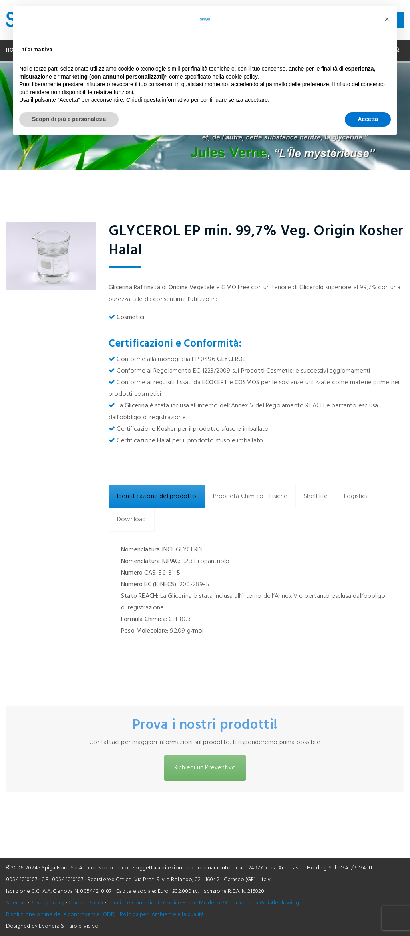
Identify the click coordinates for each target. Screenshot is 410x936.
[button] (386, 19)
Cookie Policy (86, 903)
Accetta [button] (368, 119)
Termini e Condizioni (133, 903)
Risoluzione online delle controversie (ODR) (61, 914)
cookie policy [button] (241, 76)
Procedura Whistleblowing (266, 903)
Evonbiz (49, 926)
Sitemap (16, 903)
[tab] (157, 496)
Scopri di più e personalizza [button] (69, 119)
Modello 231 (214, 903)
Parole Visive (82, 926)
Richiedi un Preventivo (205, 768)
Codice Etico (179, 903)
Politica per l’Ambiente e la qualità (162, 914)
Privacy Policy (47, 903)
